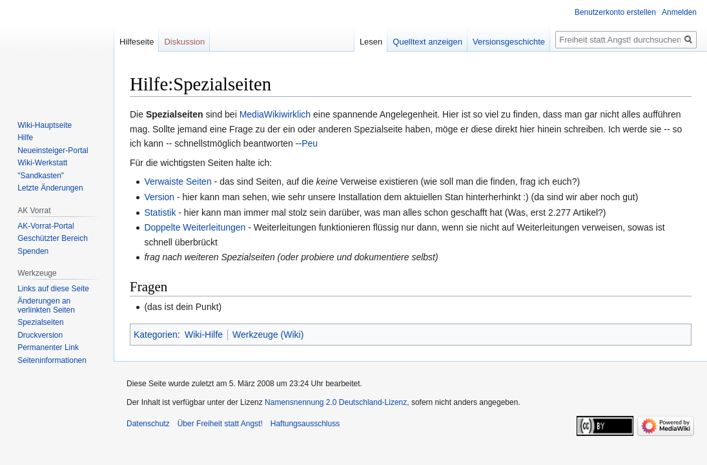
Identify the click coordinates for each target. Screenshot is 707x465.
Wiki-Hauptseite (44, 125)
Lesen (371, 41)
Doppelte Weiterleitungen (194, 227)
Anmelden (679, 12)
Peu (310, 143)
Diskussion (184, 41)
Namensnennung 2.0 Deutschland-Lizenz (336, 402)
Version (159, 197)
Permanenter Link (48, 347)
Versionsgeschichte (509, 41)
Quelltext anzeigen (427, 41)
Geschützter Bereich (52, 238)
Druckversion (40, 335)
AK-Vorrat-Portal (45, 226)
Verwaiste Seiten (177, 181)
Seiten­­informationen (52, 360)
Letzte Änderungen (50, 187)
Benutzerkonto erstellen (615, 12)
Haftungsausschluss (305, 423)
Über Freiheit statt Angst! (220, 423)
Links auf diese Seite (53, 288)
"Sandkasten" (40, 175)
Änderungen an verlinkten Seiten (46, 305)
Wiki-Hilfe (204, 334)
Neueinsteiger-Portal (52, 150)
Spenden (32, 251)
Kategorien (156, 334)
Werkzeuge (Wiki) (267, 334)
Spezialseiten (40, 322)
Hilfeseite (136, 41)
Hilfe (25, 137)
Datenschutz (148, 423)
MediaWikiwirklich (275, 114)
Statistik (160, 212)
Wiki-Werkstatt (42, 162)
